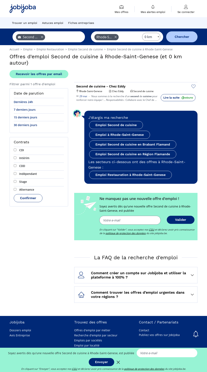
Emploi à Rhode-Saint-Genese (119, 135)
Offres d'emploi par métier (92, 330)
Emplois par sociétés (88, 340)
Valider (180, 220)
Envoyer (101, 362)
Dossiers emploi (20, 330)
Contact (144, 330)
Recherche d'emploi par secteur (95, 335)
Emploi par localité (86, 345)
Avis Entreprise (20, 335)
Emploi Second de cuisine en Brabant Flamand (132, 144)
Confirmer (28, 198)
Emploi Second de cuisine (116, 125)
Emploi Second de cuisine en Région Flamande (132, 154)
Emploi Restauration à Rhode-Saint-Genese (130, 175)
